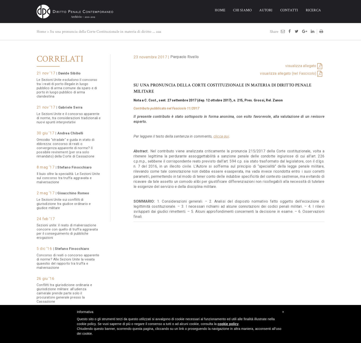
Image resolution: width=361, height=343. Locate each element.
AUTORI (265, 10)
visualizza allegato (300, 66)
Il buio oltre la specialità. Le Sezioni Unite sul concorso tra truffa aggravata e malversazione (68, 178)
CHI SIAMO (242, 10)
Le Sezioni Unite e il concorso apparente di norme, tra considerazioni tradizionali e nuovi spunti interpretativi (69, 118)
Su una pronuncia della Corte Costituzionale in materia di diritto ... (102, 31)
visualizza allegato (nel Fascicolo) (288, 73)
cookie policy (228, 324)
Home (41, 31)
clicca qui (221, 136)
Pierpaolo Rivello (184, 57)
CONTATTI (289, 10)
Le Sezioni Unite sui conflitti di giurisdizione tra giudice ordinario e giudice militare (64, 204)
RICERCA (313, 10)
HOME (220, 10)
